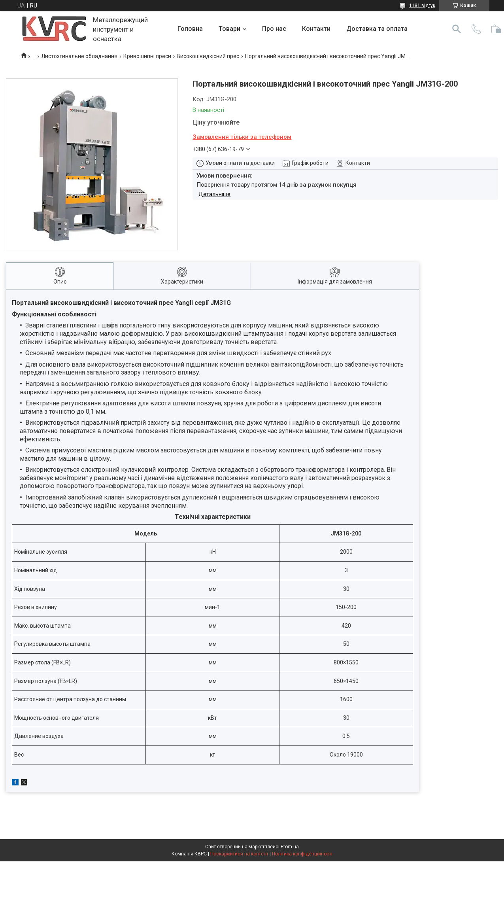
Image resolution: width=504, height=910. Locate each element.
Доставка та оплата (377, 28)
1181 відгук (422, 5)
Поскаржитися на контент (239, 854)
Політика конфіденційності (302, 854)
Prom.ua (290, 846)
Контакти (316, 28)
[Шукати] (456, 29)
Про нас (274, 28)
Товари (229, 28)
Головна (190, 28)
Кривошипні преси (147, 56)
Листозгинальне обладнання (79, 56)
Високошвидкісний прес (208, 56)
